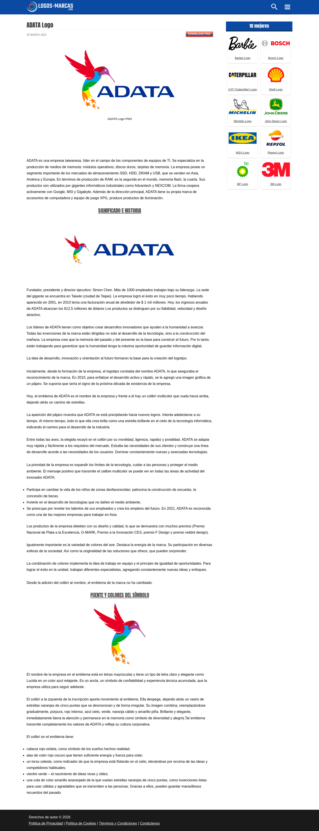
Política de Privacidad (46, 823)
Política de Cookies (81, 823)
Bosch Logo (276, 58)
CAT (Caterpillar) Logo (242, 89)
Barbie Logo (242, 58)
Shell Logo (275, 89)
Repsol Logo (276, 152)
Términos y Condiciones (118, 823)
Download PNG (199, 33)
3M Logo (276, 184)
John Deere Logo (276, 121)
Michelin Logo (242, 121)
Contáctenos (150, 823)
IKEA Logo (242, 152)
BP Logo (242, 184)
